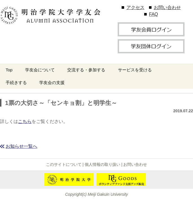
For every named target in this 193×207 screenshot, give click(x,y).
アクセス (135, 7)
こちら (25, 121)
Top (9, 69)
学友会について (40, 69)
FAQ (153, 14)
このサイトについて (64, 164)
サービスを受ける (135, 69)
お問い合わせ (167, 7)
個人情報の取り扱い (102, 164)
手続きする (16, 82)
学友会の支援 (52, 82)
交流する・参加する (86, 69)
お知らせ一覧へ (21, 146)
